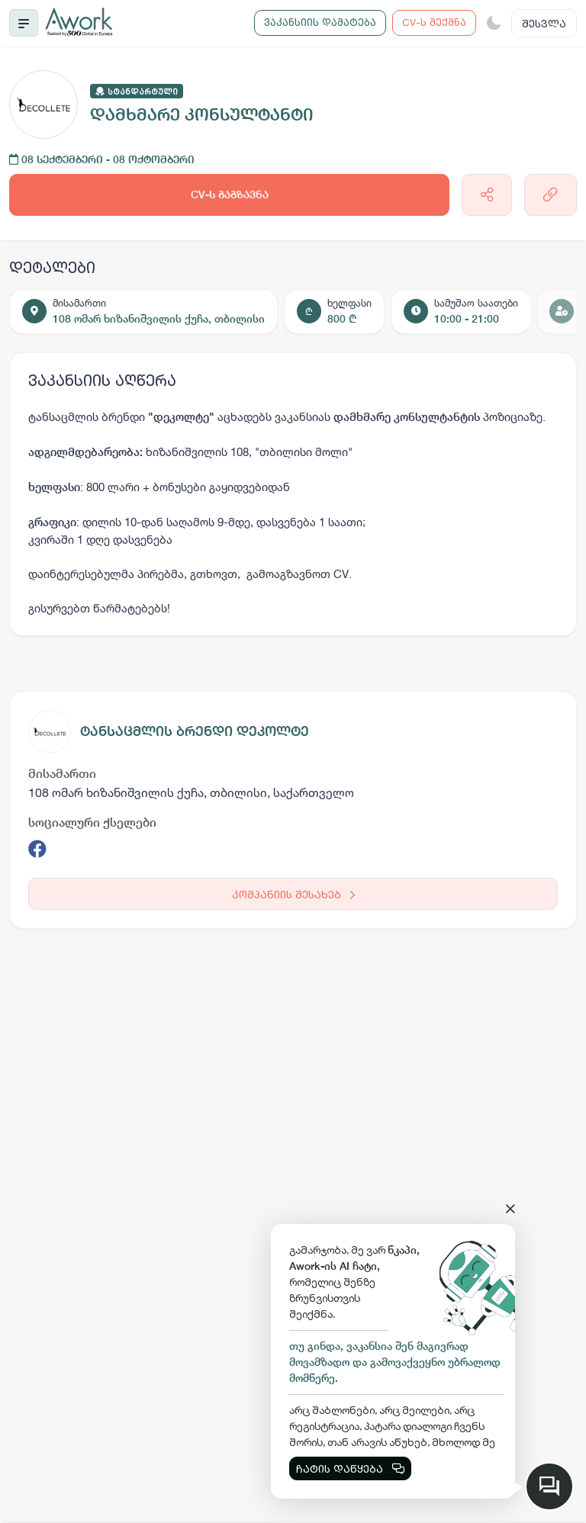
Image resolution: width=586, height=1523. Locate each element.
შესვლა (544, 23)
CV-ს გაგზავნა (230, 194)
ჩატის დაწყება (350, 1468)
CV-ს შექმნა (434, 22)
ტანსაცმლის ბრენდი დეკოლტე (194, 731)
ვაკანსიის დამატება (320, 22)
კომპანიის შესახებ (293, 894)
